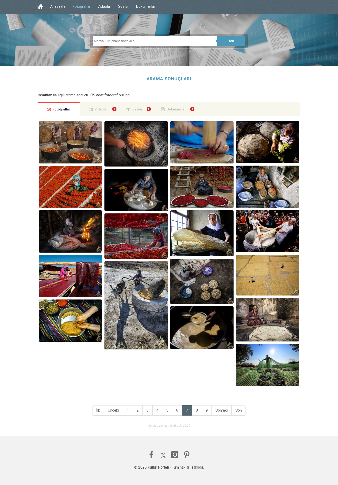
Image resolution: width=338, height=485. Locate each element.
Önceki (113, 410)
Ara (231, 41)
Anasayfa (57, 6)
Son (238, 410)
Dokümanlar (145, 6)
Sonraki (221, 410)
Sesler (123, 6)
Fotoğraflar (81, 6)
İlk (98, 410)
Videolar (104, 6)
